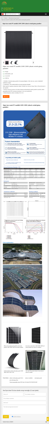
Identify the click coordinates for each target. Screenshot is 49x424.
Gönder (5, 416)
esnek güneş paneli (38, 378)
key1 (4, 71)
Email (6, 96)
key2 (4, 73)
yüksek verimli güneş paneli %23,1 (16, 378)
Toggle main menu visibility (46, 13)
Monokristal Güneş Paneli (14, 18)
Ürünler (5, 18)
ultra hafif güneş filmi (14, 380)
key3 (4, 76)
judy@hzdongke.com (8, 8)
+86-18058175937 (7, 10)
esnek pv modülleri (29, 378)
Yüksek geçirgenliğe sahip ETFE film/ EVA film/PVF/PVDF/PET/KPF (23, 382)
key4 (4, 78)
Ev (2, 18)
